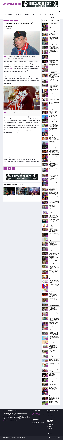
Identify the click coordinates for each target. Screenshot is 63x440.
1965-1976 (12, 68)
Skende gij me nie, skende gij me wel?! (53, 402)
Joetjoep (50, 428)
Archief (34, 14)
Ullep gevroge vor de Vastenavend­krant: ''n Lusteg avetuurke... (54, 337)
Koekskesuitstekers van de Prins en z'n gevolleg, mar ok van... (54, 108)
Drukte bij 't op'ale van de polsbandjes (54, 384)
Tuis (5, 14)
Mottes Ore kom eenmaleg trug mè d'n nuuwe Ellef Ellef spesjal (54, 393)
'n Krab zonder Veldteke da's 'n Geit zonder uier (53, 257)
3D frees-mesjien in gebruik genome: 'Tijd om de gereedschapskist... (53, 29)
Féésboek (50, 424)
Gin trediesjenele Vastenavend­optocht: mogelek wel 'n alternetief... (54, 328)
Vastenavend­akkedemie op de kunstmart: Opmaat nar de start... (53, 70)
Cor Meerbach (6, 20)
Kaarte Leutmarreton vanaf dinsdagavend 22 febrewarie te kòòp (54, 151)
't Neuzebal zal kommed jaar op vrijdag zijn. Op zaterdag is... (52, 375)
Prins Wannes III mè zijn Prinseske (54, 103)
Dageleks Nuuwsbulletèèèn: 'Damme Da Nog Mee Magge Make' (53, 230)
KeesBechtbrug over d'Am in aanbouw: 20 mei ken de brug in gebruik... (53, 85)
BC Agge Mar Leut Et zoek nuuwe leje (53, 34)
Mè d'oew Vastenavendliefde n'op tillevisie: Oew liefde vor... (53, 295)
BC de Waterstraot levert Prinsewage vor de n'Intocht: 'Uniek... (54, 125)
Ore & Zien (43, 14)
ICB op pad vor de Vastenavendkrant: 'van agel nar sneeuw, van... (54, 170)
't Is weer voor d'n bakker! (53, 179)
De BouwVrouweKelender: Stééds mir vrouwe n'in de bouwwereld (54, 319)
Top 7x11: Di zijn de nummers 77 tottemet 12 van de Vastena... (54, 216)
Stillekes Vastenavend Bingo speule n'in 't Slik (54, 202)
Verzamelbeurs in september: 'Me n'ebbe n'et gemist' (54, 57)
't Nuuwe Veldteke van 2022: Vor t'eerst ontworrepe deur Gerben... (54, 365)
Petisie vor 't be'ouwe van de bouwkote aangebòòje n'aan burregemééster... (53, 272)
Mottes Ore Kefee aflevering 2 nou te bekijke (53, 112)
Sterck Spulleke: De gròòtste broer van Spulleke (53, 277)
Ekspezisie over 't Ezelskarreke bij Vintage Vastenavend (54, 138)
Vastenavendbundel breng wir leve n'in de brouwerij (53, 212)
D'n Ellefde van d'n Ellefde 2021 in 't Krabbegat (53, 380)
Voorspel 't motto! (53, 23)
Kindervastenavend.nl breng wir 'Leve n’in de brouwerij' (54, 225)
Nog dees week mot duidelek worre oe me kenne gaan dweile (54, 253)
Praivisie (50, 437)
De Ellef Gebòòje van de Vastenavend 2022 (54, 99)
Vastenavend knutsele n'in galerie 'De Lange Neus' (54, 239)
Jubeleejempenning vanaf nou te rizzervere (54, 360)
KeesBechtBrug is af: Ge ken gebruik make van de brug (53, 81)
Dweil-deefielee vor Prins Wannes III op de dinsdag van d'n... (54, 134)
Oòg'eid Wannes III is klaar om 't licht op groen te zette (53, 388)
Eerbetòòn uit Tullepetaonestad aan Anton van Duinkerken (54, 47)
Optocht (26, 14)
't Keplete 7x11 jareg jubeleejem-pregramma (53, 370)
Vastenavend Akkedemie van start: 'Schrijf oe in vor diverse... (53, 52)
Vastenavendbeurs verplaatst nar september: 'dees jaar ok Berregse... (54, 76)
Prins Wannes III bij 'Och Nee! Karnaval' (54, 197)
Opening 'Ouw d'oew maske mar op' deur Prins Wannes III (53, 193)
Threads (50, 433)
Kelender (18, 14)
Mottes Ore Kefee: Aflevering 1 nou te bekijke (53, 160)
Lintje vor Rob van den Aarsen (54, 90)
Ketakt (51, 14)
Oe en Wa (51, 17)
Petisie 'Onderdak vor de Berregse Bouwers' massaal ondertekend (54, 304)
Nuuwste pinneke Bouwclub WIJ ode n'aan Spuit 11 (53, 300)
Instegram (50, 426)
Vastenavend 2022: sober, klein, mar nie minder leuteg (53, 175)
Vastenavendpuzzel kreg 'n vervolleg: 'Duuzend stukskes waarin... (53, 347)
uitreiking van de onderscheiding (29, 82)
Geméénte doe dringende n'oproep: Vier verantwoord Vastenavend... (53, 244)
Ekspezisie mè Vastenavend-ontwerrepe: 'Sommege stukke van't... (54, 207)
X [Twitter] (50, 430)
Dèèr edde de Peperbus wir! (52, 142)
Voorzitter (15, 20)
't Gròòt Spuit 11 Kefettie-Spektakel (53, 351)
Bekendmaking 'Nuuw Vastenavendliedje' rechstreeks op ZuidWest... (53, 184)
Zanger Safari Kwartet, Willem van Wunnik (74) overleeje (54, 95)
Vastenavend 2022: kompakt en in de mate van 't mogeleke (54, 262)
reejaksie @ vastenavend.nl (10, 420)
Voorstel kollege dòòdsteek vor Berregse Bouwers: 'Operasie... (53, 309)
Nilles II (11, 20)
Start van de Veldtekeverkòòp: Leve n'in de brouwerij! (54, 290)
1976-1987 (6, 70)
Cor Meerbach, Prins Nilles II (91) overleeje (53, 65)
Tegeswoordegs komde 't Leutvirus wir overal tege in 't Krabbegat (54, 165)
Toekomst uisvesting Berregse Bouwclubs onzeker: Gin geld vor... (54, 333)
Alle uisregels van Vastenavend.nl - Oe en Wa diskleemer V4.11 (38, 415)
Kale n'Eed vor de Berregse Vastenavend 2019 (9, 198)
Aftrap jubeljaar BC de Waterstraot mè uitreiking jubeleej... (54, 43)
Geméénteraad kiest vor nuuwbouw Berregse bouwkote (53, 249)
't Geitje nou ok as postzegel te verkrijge (54, 355)
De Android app (51, 417)
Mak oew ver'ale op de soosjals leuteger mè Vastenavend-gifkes (54, 147)
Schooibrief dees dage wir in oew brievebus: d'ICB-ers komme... (54, 220)
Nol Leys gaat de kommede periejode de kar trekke (21, 198)
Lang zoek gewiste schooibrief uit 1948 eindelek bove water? (54, 314)
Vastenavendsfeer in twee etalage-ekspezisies (53, 189)
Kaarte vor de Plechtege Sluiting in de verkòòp (54, 121)
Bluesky (49, 432)
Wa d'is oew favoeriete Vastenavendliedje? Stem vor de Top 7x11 (54, 285)
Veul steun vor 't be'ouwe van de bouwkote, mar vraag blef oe (54, 267)
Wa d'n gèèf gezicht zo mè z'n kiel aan (54, 116)
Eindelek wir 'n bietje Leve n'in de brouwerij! (54, 234)
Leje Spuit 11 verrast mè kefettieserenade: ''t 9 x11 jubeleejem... (54, 398)
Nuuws (10, 14)
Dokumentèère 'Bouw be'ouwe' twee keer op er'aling (54, 281)
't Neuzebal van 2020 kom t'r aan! (33, 197)
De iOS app (50, 415)
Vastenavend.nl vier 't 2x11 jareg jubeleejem (54, 341)
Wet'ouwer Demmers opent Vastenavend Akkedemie (53, 38)
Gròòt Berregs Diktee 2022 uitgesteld (53, 323)
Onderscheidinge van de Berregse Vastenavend (54, 61)
